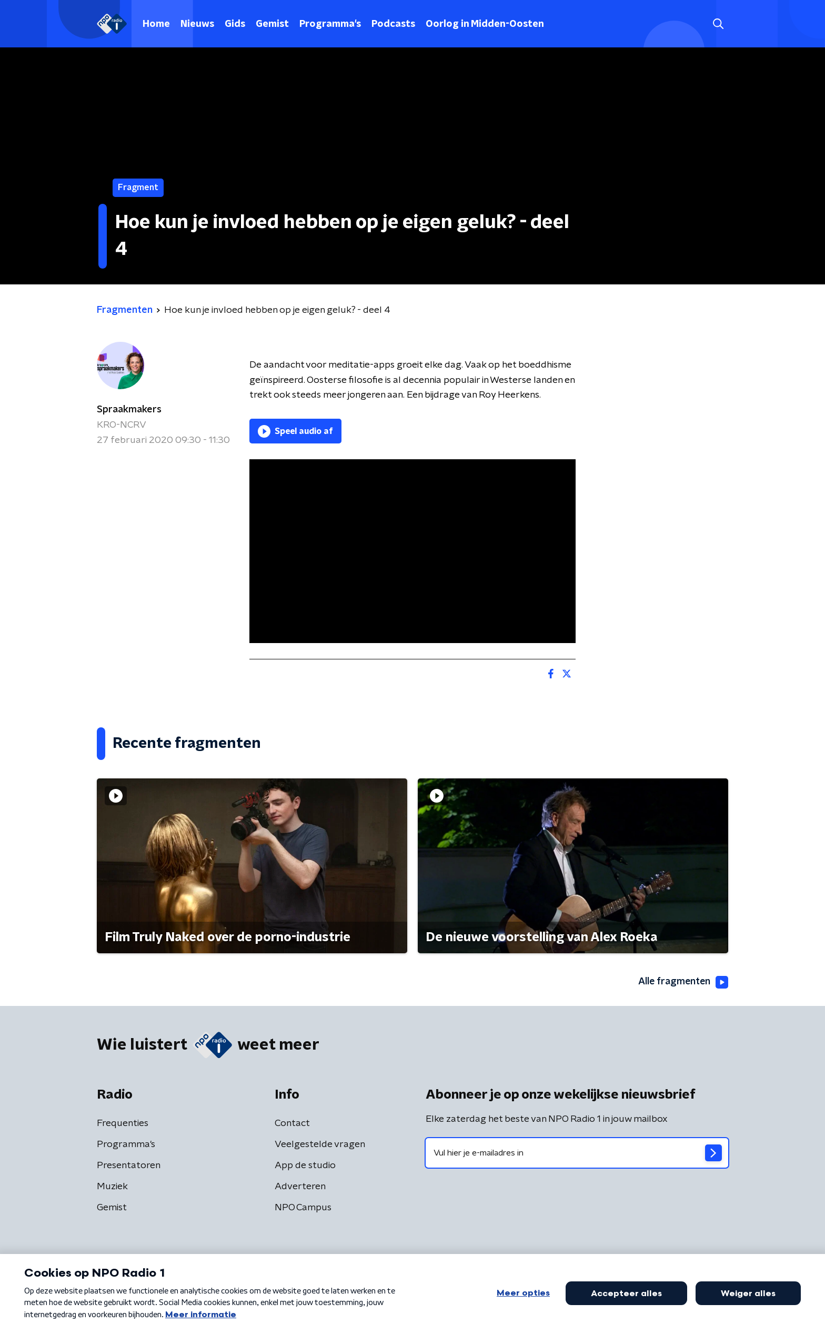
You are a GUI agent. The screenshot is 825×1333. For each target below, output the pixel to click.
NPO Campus (303, 1207)
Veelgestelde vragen (320, 1144)
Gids (235, 24)
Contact (292, 1123)
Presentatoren (128, 1165)
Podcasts (393, 24)
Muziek (112, 1186)
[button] (718, 24)
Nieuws (197, 24)
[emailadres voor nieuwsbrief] (577, 1153)
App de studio (305, 1165)
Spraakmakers (129, 409)
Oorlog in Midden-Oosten (485, 24)
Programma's (330, 24)
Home (156, 24)
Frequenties (122, 1123)
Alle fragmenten (682, 982)
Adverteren (300, 1186)
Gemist (272, 24)
